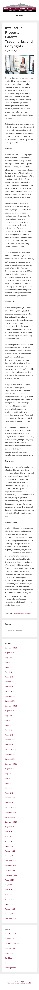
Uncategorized (10, 968)
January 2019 (9, 914)
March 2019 (9, 904)
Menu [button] (21, 16)
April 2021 (8, 788)
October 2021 (10, 759)
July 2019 (8, 885)
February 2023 (10, 682)
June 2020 (8, 832)
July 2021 (8, 774)
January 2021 (9, 803)
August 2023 (9, 653)
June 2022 (8, 720)
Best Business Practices (22, 614)
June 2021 (8, 778)
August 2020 (9, 827)
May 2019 (8, 894)
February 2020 (10, 851)
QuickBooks (9, 958)
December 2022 (10, 691)
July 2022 (8, 715)
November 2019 (10, 865)
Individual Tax (10, 948)
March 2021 (9, 793)
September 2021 (11, 764)
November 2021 (10, 754)
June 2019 (8, 890)
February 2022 (10, 740)
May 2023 (8, 667)
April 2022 (8, 730)
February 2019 (10, 909)
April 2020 (8, 841)
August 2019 (9, 880)
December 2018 (10, 919)
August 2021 (9, 769)
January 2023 (9, 686)
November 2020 (10, 812)
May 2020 (8, 836)
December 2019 (10, 861)
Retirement (9, 963)
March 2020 (9, 846)
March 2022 (9, 735)
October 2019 (10, 870)
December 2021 (10, 749)
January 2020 (9, 856)
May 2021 (8, 783)
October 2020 (10, 817)
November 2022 (10, 696)
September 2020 (11, 822)
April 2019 (8, 899)
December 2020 (10, 807)
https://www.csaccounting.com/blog (19, 983)
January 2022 (9, 744)
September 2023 (11, 648)
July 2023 (8, 657)
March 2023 (9, 677)
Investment (9, 953)
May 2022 (8, 725)
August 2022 (9, 711)
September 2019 (11, 875)
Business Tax (9, 939)
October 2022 (10, 701)
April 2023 (8, 672)
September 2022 (11, 706)
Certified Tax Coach (12, 943)
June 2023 (8, 662)
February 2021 (10, 798)
